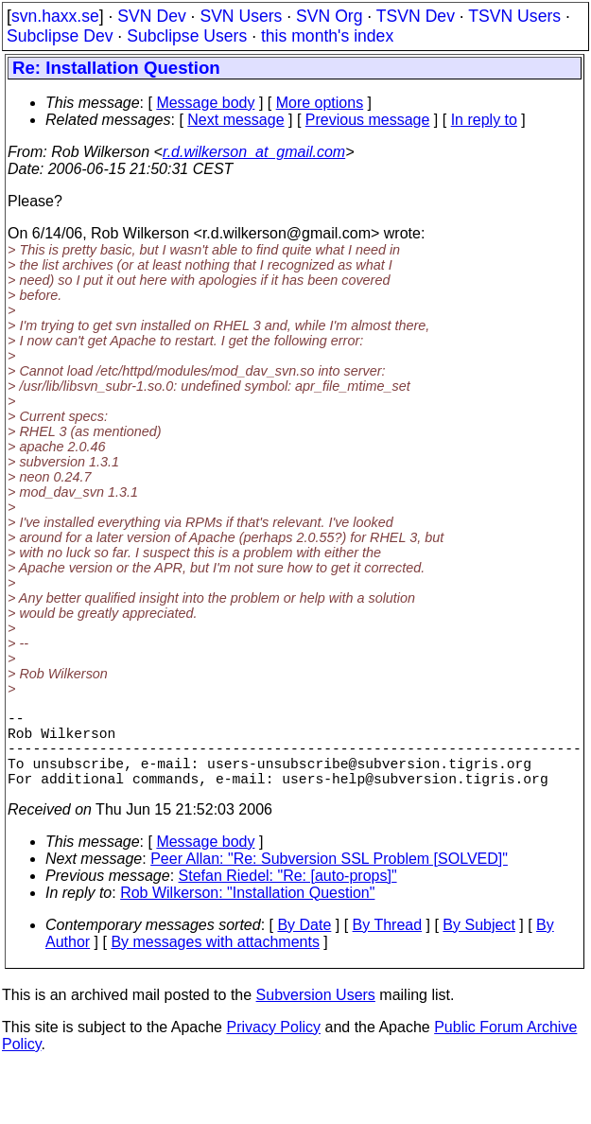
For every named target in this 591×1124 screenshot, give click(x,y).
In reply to (484, 120)
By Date (304, 944)
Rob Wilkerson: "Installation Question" (247, 912)
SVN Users (241, 16)
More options (320, 103)
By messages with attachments (215, 961)
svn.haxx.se (55, 16)
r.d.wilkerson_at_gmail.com (254, 152)
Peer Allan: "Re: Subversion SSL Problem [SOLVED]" (329, 877)
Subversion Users (315, 1014)
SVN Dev (151, 16)
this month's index (327, 35)
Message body (205, 103)
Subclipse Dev (60, 35)
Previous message (367, 120)
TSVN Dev (415, 16)
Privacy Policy (273, 1046)
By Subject (478, 944)
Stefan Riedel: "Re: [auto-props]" (288, 895)
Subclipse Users (187, 35)
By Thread (388, 944)
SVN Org (329, 16)
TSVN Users (514, 16)
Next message (235, 120)
